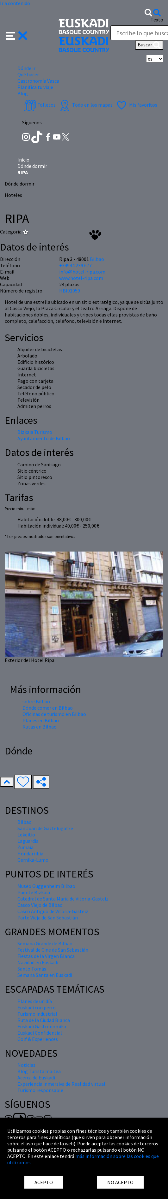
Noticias (26, 1065)
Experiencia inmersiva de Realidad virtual (61, 1084)
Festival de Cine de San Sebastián (52, 950)
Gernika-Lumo (32, 860)
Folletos (39, 105)
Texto (157, 19)
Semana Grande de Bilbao (44, 943)
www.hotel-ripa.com (81, 278)
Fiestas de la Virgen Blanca (46, 956)
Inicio (23, 160)
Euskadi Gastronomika (41, 1026)
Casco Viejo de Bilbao (40, 905)
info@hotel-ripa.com (82, 272)
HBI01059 (69, 290)
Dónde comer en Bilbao (47, 708)
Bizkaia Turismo (34, 432)
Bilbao (97, 259)
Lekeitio (26, 834)
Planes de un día (34, 1001)
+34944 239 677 (75, 265)
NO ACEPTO (120, 1182)
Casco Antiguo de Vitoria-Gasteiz (52, 911)
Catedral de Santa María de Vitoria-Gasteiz (63, 898)
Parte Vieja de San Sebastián (47, 917)
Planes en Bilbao (40, 720)
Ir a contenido (15, 3)
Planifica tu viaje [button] (35, 87)
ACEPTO (43, 1182)
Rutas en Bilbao (39, 727)
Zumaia (25, 847)
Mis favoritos (136, 105)
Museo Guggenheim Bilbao (46, 886)
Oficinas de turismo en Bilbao (54, 714)
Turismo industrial (37, 1014)
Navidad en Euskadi (37, 962)
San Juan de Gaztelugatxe (45, 828)
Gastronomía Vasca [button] (38, 81)
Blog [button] (22, 93)
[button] (16, 35)
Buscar (149, 45)
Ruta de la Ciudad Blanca (43, 1020)
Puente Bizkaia (33, 892)
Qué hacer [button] (28, 74)
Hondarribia (30, 853)
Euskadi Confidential (39, 1033)
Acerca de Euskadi (36, 1077)
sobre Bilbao (36, 701)
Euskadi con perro (36, 1007)
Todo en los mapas (85, 105)
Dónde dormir (32, 166)
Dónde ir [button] (26, 68)
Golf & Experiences (37, 1039)
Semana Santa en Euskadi (44, 975)
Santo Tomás (31, 969)
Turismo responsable (40, 1090)
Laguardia (28, 841)
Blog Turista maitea (39, 1071)
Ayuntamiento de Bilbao (43, 438)
